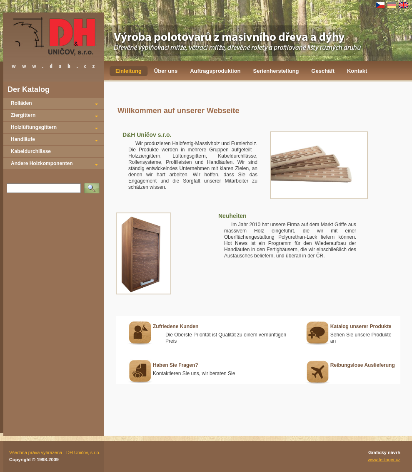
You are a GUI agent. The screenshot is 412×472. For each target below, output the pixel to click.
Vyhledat (93, 185)
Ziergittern (23, 115)
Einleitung (128, 71)
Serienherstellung (276, 71)
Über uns (165, 71)
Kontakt (357, 71)
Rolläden (21, 103)
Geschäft (323, 71)
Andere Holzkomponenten (42, 163)
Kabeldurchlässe (31, 151)
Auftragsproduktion (215, 71)
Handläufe (23, 139)
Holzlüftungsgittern (34, 127)
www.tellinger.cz (384, 459)
